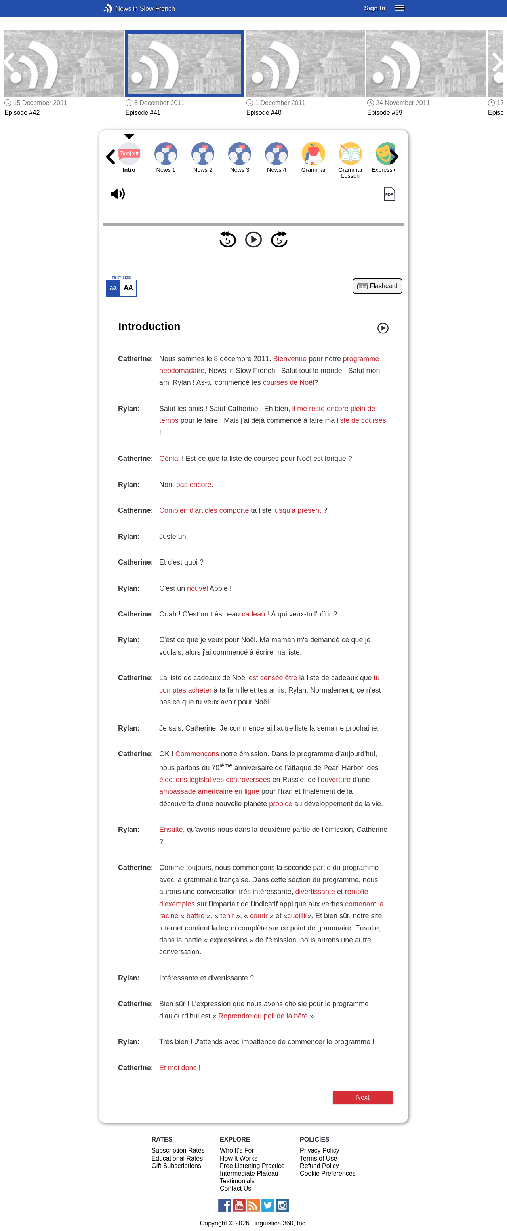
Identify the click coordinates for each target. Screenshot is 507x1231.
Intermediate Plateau (249, 1173)
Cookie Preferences (328, 1173)
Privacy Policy (319, 1150)
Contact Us (235, 1188)
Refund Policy (319, 1166)
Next (362, 1097)
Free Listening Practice (252, 1166)
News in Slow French (120, 8)
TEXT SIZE (121, 278)
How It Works (238, 1158)
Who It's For (237, 1150)
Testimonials (237, 1181)
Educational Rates (177, 1158)
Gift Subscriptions (176, 1166)
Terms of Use (318, 1158)
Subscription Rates (177, 1150)
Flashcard (384, 286)
